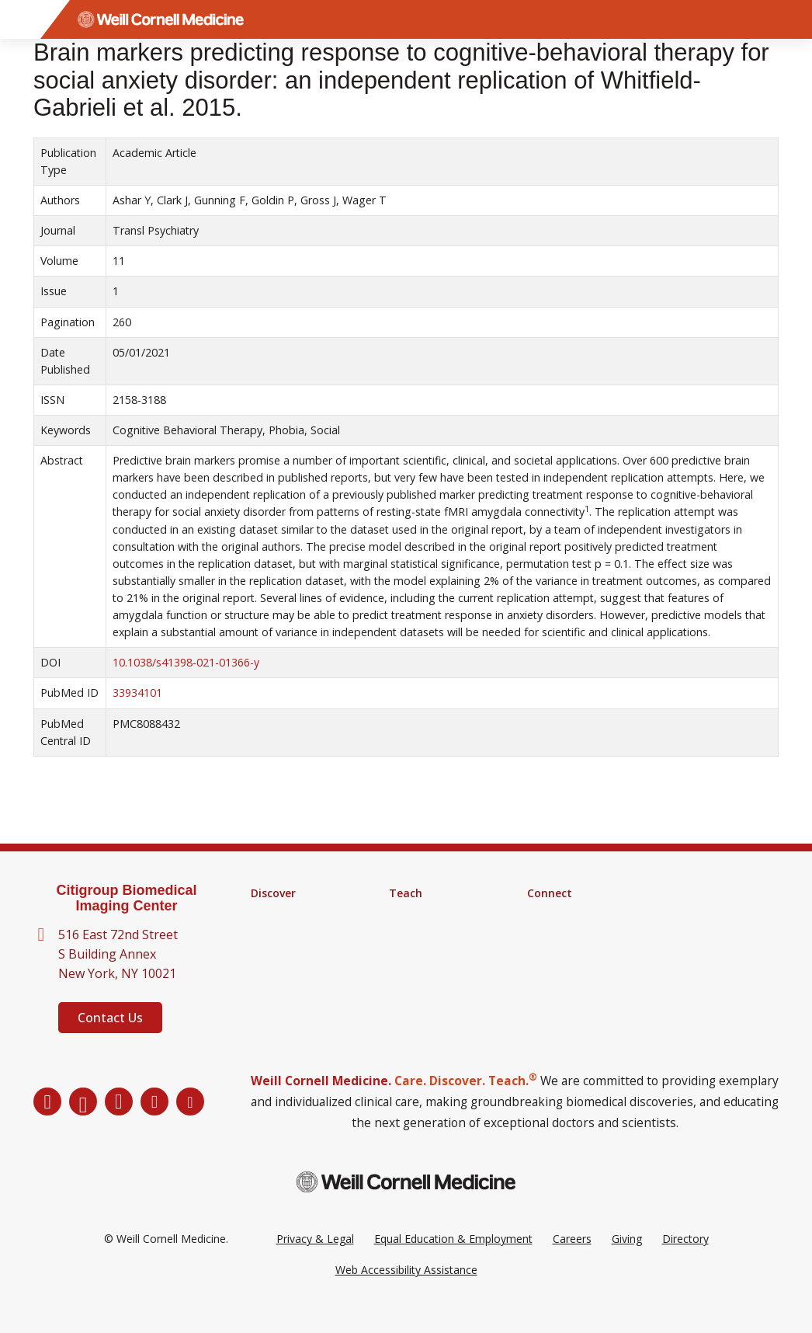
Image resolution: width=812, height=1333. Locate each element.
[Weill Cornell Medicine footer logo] (406, 1205)
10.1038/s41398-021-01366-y (186, 662)
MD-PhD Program (435, 934)
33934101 (137, 692)
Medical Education (435, 954)
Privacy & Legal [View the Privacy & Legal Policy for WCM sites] (315, 1262)
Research (274, 913)
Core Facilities (286, 934)
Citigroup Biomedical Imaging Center (126, 898)
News (541, 934)
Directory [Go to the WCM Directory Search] (685, 1262)
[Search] (792, 19)
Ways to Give (560, 974)
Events (543, 954)
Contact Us (110, 1017)
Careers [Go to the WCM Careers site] (572, 1262)
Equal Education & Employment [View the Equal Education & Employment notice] (453, 1262)
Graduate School (431, 913)
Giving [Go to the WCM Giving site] (627, 1262)
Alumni (544, 913)
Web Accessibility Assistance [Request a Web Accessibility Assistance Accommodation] (406, 1293)
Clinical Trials (283, 954)
